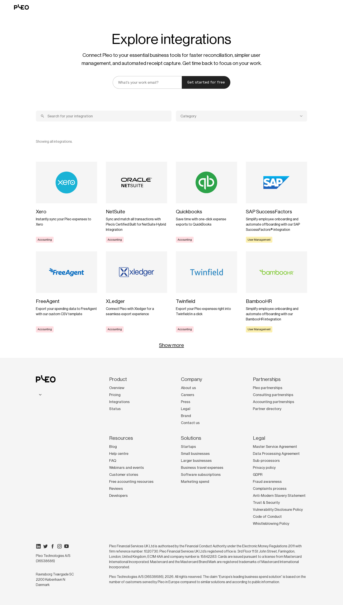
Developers (118, 495)
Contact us (190, 423)
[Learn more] (66, 202)
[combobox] (241, 116)
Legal (185, 409)
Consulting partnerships (273, 395)
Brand (186, 416)
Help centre (118, 453)
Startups (188, 446)
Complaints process (270, 488)
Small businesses (195, 453)
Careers (187, 395)
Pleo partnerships (267, 388)
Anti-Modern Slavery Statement (279, 495)
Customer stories (123, 474)
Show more (171, 345)
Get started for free (206, 82)
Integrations (119, 402)
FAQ (112, 460)
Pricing (115, 395)
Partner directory (267, 409)
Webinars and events (126, 467)
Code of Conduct (267, 516)
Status (115, 409)
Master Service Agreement (275, 446)
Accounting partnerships (273, 402)
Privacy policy (264, 467)
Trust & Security (266, 502)
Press (185, 402)
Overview (116, 388)
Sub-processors (266, 460)
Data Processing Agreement (276, 453)
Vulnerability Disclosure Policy (278, 509)
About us (188, 388)
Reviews (116, 488)
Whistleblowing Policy (271, 523)
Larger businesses (196, 460)
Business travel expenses (202, 467)
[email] (147, 82)
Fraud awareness (267, 481)
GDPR (257, 474)
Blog (113, 446)
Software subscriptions (201, 474)
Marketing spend (195, 481)
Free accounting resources (131, 481)
